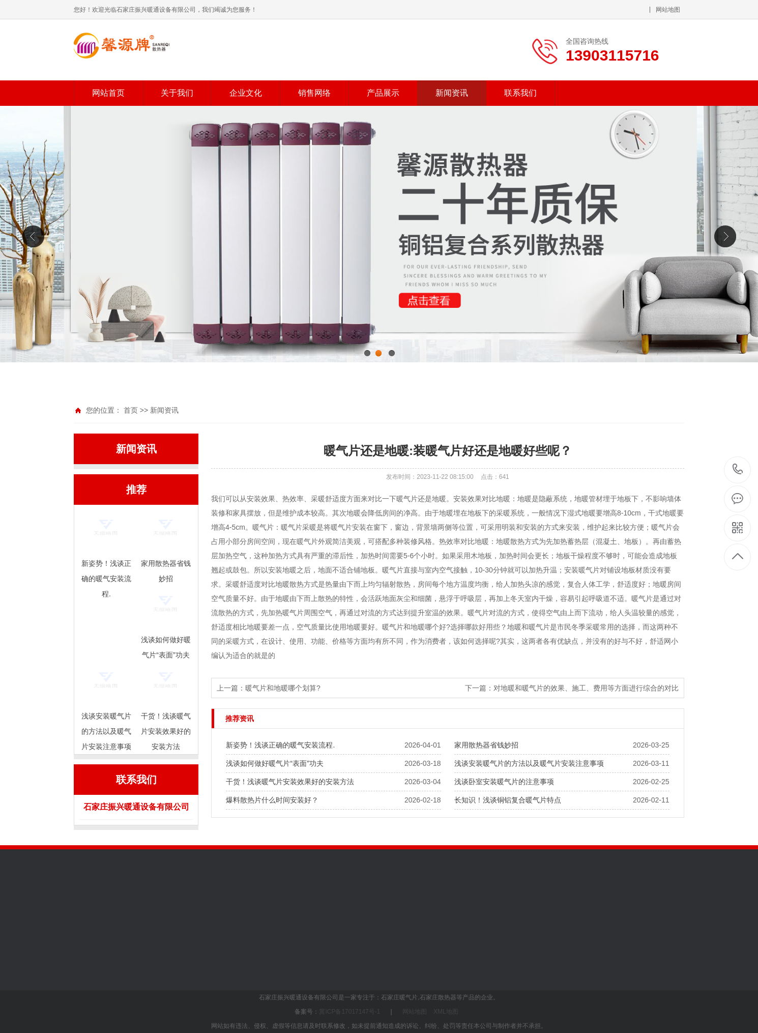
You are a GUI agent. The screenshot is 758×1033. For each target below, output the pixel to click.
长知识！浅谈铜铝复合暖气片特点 (507, 800)
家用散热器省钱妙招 (486, 745)
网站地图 (668, 9)
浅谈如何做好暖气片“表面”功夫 (274, 763)
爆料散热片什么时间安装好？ (272, 800)
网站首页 (108, 93)
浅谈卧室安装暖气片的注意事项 (504, 782)
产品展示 (383, 93)
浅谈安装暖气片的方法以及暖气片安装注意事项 (529, 763)
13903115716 (737, 469)
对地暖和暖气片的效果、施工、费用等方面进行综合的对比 (586, 688)
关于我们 (177, 93)
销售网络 (314, 93)
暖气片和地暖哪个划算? (282, 688)
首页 (131, 410)
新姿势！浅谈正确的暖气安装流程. (280, 745)
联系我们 (520, 93)
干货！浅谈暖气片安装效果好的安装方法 (290, 782)
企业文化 (245, 93)
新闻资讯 (451, 93)
